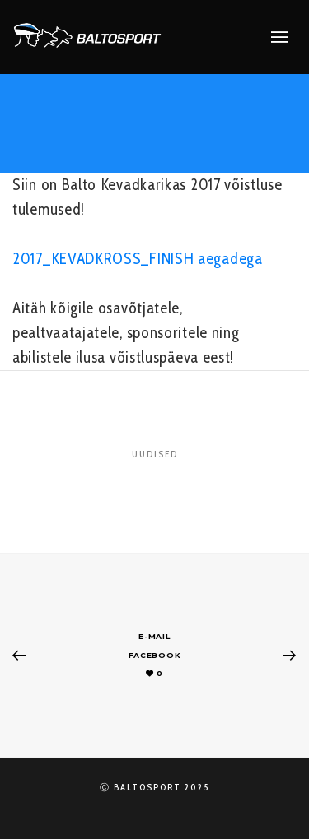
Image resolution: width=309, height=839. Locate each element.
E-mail (154, 636)
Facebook (155, 655)
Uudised (155, 454)
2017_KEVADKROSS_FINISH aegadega (137, 258)
